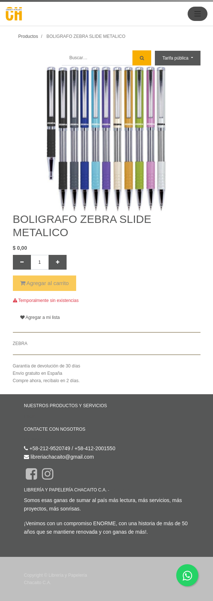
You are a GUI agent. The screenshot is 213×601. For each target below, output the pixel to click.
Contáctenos (38, 439)
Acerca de (120, 490)
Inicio (30, 416)
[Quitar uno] (22, 262)
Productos (28, 36)
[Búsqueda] (141, 57)
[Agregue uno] (58, 262)
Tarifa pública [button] (175, 58)
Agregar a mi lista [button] (40, 317)
